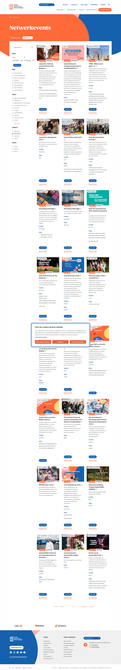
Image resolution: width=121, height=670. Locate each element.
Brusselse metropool (19, 78)
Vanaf (13, 57)
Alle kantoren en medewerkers (18, 657)
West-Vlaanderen (18, 90)
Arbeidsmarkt (17, 100)
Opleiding (16, 136)
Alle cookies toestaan (43, 342)
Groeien (16, 120)
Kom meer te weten (41, 337)
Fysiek (16, 146)
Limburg (16, 80)
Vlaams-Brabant (18, 87)
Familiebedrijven (18, 112)
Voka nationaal (18, 73)
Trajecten (81, 10)
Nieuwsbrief (18, 667)
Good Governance (19, 117)
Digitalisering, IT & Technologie (22, 103)
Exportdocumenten (48, 658)
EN (10, 667)
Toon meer (17, 123)
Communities (47, 647)
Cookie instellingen (92, 667)
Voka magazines (48, 656)
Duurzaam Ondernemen (20, 105)
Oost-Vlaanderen (18, 85)
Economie (16, 108)
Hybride (16, 149)
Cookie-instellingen (78, 342)
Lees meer (43, 109)
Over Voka (84, 5)
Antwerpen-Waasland (19, 75)
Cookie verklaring (83, 667)
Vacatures (74, 5)
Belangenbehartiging (49, 652)
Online (16, 151)
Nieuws (65, 5)
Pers (13, 667)
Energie (16, 110)
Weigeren (60, 342)
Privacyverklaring (74, 667)
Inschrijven (43, 113)
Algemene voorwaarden (64, 667)
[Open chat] (110, 4)
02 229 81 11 (93, 645)
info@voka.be (94, 647)
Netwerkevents (71, 10)
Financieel (16, 115)
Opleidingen (60, 10)
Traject (16, 138)
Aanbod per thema (91, 10)
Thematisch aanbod (49, 650)
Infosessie (16, 131)
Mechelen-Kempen (19, 83)
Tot (24, 57)
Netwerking (27, 38)
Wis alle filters (16, 37)
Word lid (30, 667)
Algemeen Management (20, 98)
